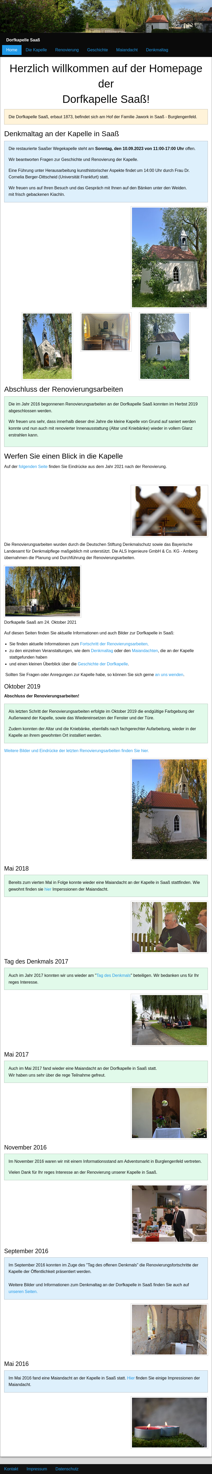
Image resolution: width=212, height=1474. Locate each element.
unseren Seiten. (23, 1291)
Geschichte (97, 50)
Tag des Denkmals (113, 975)
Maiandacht (127, 50)
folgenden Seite (33, 466)
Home (11, 50)
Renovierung (67, 50)
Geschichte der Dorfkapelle (103, 664)
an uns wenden (169, 674)
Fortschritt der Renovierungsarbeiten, (114, 644)
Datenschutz (66, 1469)
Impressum (37, 1469)
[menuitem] (23, 40)
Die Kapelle (36, 50)
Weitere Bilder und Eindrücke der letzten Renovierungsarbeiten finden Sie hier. (76, 750)
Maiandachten (145, 650)
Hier (131, 1378)
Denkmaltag (157, 50)
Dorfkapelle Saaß (23, 40)
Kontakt (11, 1469)
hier (48, 889)
